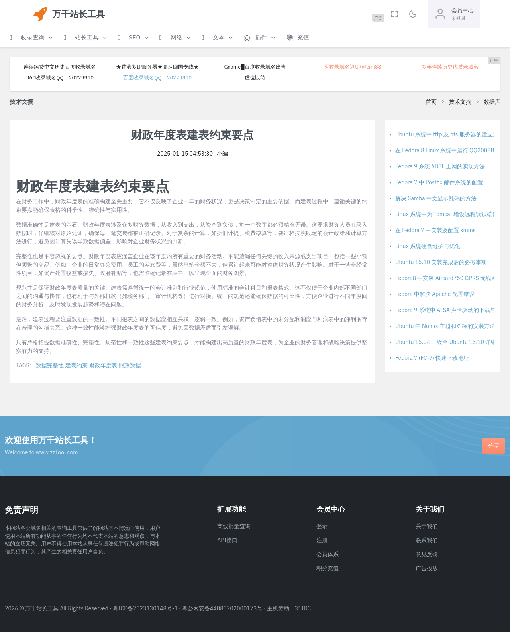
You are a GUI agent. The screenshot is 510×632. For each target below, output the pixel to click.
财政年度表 (103, 365)
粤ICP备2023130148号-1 (145, 608)
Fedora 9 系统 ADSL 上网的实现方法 (440, 166)
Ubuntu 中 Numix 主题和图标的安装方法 (445, 326)
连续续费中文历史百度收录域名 (60, 66)
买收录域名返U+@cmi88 (352, 66)
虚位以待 (255, 77)
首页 (431, 101)
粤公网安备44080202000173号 (222, 608)
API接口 (227, 540)
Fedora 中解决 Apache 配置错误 (435, 294)
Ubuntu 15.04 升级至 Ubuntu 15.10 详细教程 (451, 342)
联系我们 (427, 540)
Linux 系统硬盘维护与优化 (427, 246)
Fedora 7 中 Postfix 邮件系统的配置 (439, 182)
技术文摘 (460, 101)
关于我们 (427, 526)
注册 (322, 540)
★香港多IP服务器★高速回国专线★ (157, 66)
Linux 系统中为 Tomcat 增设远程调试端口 (446, 214)
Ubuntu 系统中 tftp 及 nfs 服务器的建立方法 (449, 134)
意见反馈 (427, 554)
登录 (322, 526)
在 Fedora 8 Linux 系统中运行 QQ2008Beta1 (450, 150)
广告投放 (427, 568)
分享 (493, 445)
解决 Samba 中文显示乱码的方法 (436, 198)
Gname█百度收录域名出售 (255, 66)
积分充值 (327, 568)
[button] (32, 37)
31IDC (303, 608)
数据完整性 (50, 365)
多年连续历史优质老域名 (450, 66)
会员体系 (327, 554)
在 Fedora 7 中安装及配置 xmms (435, 230)
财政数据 (130, 365)
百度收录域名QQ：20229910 (157, 77)
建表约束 (76, 365)
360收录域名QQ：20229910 (60, 77)
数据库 (492, 101)
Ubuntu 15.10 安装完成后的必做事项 (441, 262)
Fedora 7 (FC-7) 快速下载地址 (432, 357)
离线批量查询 (234, 526)
